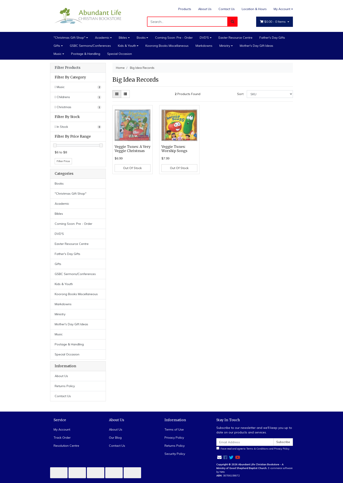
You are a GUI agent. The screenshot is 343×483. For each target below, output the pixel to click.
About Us (205, 9)
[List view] (125, 94)
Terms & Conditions (257, 448)
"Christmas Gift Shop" (69, 38)
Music (57, 54)
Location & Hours (254, 9)
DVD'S (204, 38)
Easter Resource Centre (235, 38)
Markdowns (204, 46)
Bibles (123, 38)
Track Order (62, 438)
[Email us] (219, 457)
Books (141, 38)
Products (184, 9)
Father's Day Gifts (272, 38)
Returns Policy (65, 386)
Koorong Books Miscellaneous (167, 46)
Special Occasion (119, 54)
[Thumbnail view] (116, 94)
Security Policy (174, 454)
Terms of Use (174, 429)
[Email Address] (245, 442)
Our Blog (115, 438)
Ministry (224, 46)
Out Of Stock (132, 168)
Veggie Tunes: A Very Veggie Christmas (132, 149)
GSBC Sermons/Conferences (90, 46)
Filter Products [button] (67, 68)
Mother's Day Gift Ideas (256, 46)
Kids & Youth (127, 46)
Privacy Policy (174, 438)
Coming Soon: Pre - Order (174, 38)
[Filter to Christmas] (78, 107)
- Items (273, 21)
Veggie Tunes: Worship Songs (174, 149)
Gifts (57, 46)
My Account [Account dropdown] (282, 9)
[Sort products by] (270, 94)
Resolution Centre (66, 446)
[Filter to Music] (78, 87)
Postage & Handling (85, 54)
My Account (62, 429)
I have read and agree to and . (253, 448)
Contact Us (227, 9)
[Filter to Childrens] (78, 97)
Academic (102, 38)
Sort (240, 94)
